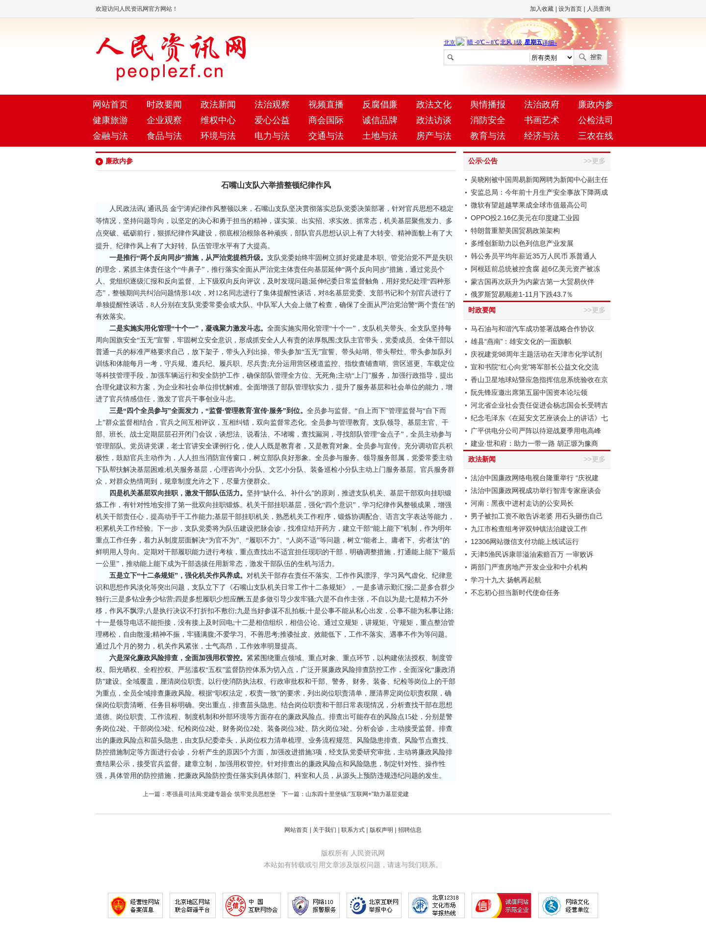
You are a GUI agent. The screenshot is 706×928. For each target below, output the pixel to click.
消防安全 (487, 120)
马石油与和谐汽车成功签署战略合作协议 (532, 329)
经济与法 (541, 136)
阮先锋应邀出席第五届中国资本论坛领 (529, 392)
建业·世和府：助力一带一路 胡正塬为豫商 (534, 443)
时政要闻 (164, 104)
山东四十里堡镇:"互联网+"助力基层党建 (357, 794)
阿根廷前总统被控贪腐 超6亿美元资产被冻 (535, 269)
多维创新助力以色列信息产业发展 (522, 243)
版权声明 (381, 829)
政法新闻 (218, 104)
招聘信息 (410, 829)
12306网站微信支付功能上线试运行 (525, 541)
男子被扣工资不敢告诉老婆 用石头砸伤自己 (537, 516)
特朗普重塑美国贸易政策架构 (515, 230)
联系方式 (353, 829)
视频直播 (326, 104)
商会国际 (326, 120)
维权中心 (218, 120)
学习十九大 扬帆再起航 (506, 580)
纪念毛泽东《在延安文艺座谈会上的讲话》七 (539, 418)
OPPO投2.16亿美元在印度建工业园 (525, 218)
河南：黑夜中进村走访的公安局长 (522, 503)
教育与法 (487, 136)
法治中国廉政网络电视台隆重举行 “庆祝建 (535, 478)
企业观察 (164, 120)
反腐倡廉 (380, 104)
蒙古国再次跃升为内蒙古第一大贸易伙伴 (532, 281)
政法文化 (434, 104)
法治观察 (272, 104)
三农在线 (595, 136)
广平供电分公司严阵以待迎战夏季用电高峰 (536, 431)
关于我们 (324, 829)
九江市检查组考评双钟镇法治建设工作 (529, 529)
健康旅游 (110, 120)
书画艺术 (541, 120)
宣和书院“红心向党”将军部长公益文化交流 (535, 367)
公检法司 (595, 120)
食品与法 (164, 136)
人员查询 (598, 8)
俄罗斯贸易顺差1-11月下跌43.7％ (522, 294)
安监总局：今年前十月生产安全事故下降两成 (539, 192)
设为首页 (570, 8)
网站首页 (110, 104)
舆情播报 (487, 104)
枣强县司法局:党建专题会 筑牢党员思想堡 (221, 794)
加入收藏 (542, 8)
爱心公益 (272, 120)
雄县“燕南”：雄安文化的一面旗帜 (521, 341)
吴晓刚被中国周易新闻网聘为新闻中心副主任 (539, 179)
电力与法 (272, 136)
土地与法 (380, 136)
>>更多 (594, 161)
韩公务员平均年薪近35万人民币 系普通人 (534, 256)
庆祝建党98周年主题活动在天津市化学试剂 (536, 354)
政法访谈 (434, 120)
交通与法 (326, 136)
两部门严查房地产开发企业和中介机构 (529, 567)
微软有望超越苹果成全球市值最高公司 (529, 205)
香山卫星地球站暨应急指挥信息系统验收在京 (539, 380)
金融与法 (110, 136)
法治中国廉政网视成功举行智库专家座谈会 (536, 490)
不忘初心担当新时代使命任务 (515, 592)
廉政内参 (595, 104)
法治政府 (541, 104)
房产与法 (434, 136)
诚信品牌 (380, 120)
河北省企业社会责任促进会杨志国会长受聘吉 (539, 405)
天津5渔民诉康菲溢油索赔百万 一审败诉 (532, 554)
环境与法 (218, 136)
